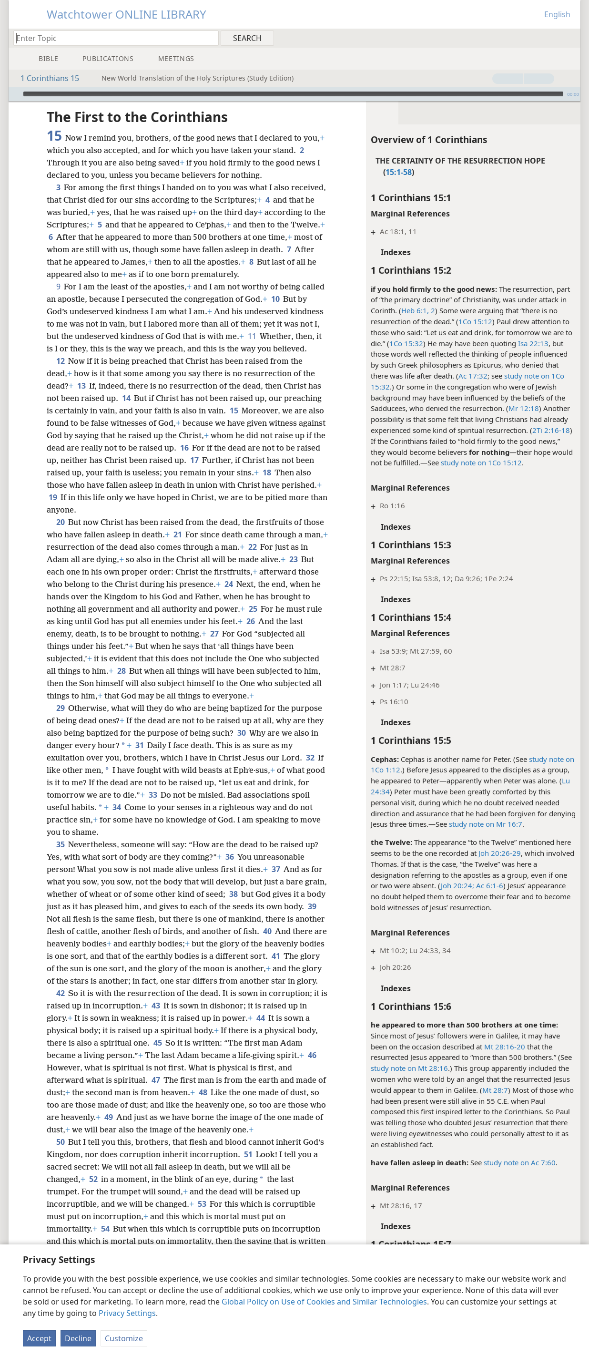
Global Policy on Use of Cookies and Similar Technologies (324, 1301)
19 (53, 497)
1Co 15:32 (406, 343)
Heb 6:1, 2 (418, 310)
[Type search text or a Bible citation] (111, 38)
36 (229, 857)
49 (108, 1117)
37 (276, 869)
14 (126, 398)
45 (157, 1043)
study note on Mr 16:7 (485, 824)
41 (276, 956)
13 (81, 385)
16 (184, 447)
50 (60, 1142)
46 (312, 1055)
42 (60, 993)
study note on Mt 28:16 (409, 1068)
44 (260, 1018)
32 (310, 757)
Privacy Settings (127, 1313)
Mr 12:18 (523, 408)
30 (241, 733)
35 (60, 844)
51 (248, 1154)
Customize (124, 1338)
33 (153, 795)
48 (203, 1092)
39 (312, 906)
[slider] (293, 94)
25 (253, 609)
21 (177, 534)
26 (250, 621)
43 (156, 1005)
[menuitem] (569, 37)
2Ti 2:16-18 (551, 430)
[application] (294, 94)
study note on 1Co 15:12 (481, 462)
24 (228, 584)
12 (60, 361)
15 (234, 410)
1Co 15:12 (475, 321)
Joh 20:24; (457, 885)
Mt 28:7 (495, 1090)
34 (116, 807)
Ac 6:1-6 (488, 885)
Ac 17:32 (472, 375)
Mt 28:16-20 (504, 1046)
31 (139, 745)
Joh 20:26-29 (499, 853)
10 (275, 299)
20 (60, 522)
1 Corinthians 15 (45, 78)
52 (93, 1179)
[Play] (15, 94)
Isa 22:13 (533, 343)
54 (105, 1228)
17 (194, 460)
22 (252, 547)
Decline (78, 1338)
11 (252, 336)
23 (293, 559)
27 (214, 633)
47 (156, 1080)
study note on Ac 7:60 (520, 1162)
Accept (39, 1338)
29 (60, 708)
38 (233, 894)
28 (121, 671)
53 (202, 1204)
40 (267, 931)
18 (267, 472)
